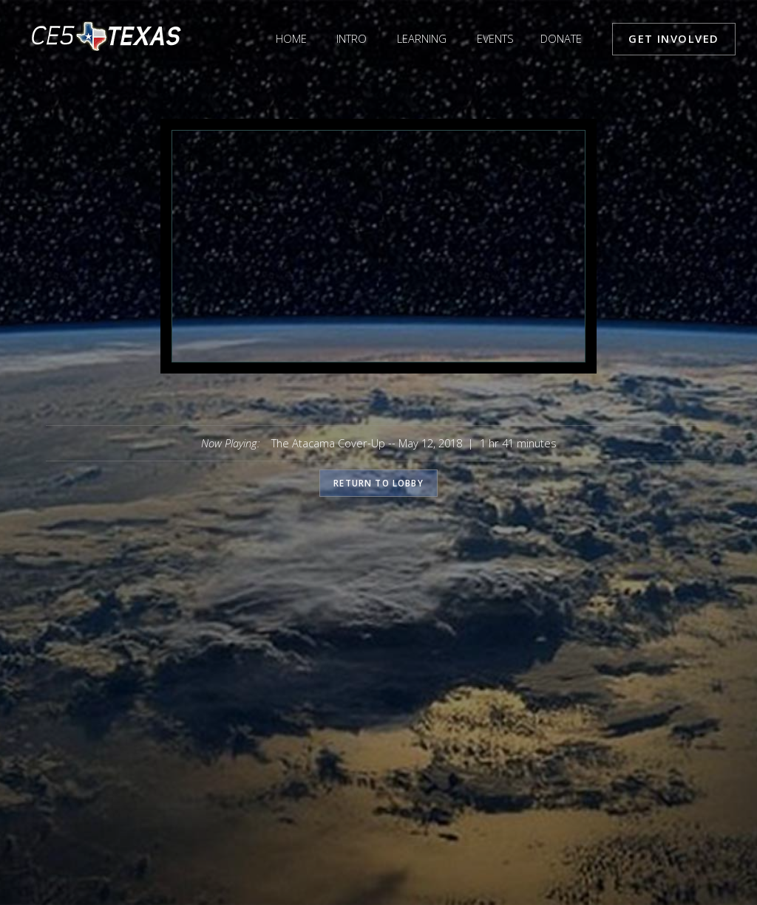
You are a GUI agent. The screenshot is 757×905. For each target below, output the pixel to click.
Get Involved (673, 38)
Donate (561, 38)
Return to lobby (378, 483)
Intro (351, 38)
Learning (422, 38)
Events (495, 38)
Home (291, 38)
